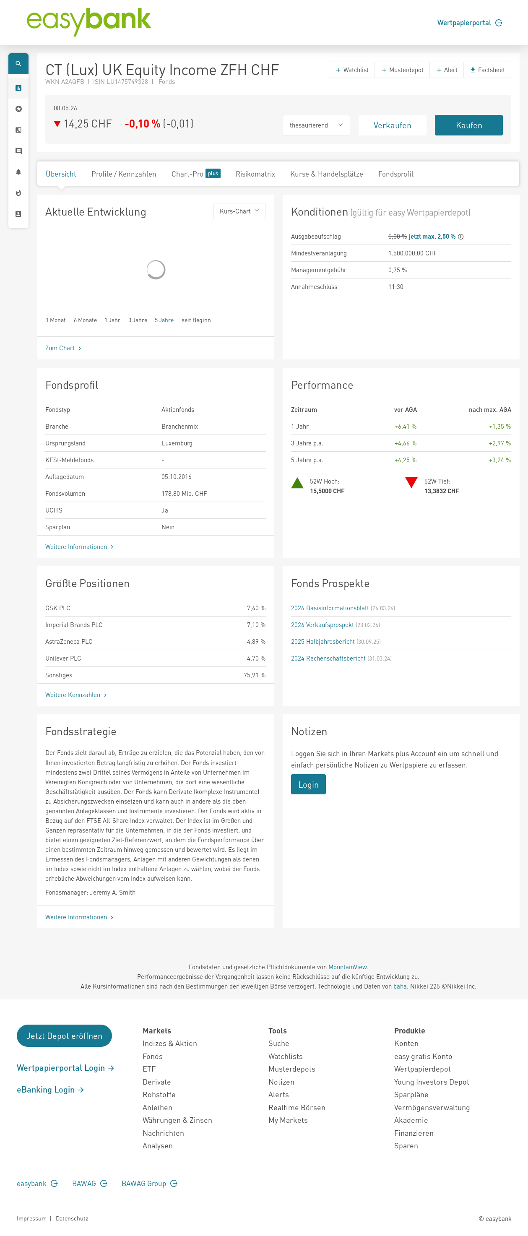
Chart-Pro (196, 173)
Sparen (406, 1145)
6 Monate (85, 319)
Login (308, 784)
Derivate (157, 1081)
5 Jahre (164, 319)
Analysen (158, 1145)
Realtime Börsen (296, 1107)
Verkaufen (392, 125)
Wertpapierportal (469, 22)
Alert (447, 69)
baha (400, 986)
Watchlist (352, 69)
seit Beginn (196, 319)
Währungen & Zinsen (177, 1119)
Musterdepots (291, 1068)
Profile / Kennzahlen (123, 173)
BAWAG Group (149, 1183)
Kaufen (469, 125)
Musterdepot (402, 69)
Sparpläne (411, 1094)
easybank (37, 1183)
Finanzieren (414, 1132)
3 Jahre (137, 319)
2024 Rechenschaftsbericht (328, 658)
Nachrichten (163, 1132)
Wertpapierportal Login (66, 1067)
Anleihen (157, 1107)
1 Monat (56, 319)
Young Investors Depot (431, 1081)
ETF (149, 1068)
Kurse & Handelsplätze (326, 173)
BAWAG (89, 1183)
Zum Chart (64, 347)
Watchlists (285, 1056)
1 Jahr (112, 319)
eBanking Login (51, 1089)
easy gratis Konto (423, 1056)
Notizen (281, 1081)
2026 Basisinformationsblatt (330, 608)
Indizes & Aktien (170, 1043)
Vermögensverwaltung (432, 1107)
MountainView (347, 967)
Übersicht (61, 173)
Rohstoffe (159, 1094)
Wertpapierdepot (422, 1068)
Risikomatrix (255, 173)
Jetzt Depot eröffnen (64, 1035)
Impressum (32, 1218)
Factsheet (487, 69)
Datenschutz (72, 1218)
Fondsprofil (396, 173)
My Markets (288, 1119)
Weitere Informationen (80, 546)
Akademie (411, 1119)
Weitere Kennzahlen (77, 694)
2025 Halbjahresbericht (323, 641)
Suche (278, 1043)
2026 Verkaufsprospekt (322, 624)
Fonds (153, 1056)
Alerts (278, 1094)
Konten (406, 1043)
